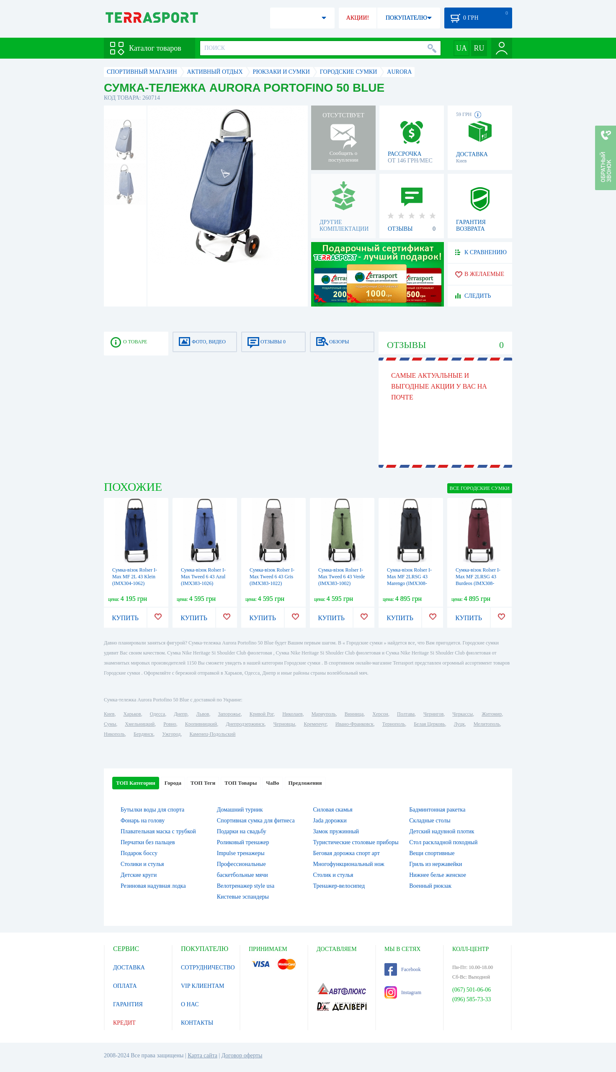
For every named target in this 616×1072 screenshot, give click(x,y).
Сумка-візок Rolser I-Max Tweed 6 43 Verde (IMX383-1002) (341, 576)
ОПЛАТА (125, 986)
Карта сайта (202, 1055)
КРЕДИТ (124, 1023)
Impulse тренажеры (241, 853)
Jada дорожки (330, 820)
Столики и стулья (142, 864)
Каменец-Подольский (212, 734)
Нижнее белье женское (437, 875)
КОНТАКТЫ (197, 1023)
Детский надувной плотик (441, 831)
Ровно (169, 724)
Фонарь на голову (143, 820)
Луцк (459, 724)
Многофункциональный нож (348, 864)
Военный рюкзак (430, 886)
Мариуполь (324, 714)
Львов (202, 714)
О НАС (189, 1004)
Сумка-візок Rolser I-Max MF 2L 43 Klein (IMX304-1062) (134, 576)
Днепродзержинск (245, 724)
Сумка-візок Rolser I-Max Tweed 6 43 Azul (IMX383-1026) (203, 576)
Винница (354, 714)
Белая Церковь (429, 724)
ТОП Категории (135, 783)
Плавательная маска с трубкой (158, 831)
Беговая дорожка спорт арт (346, 853)
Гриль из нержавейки (435, 864)
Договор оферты (242, 1055)
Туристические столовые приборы (356, 842)
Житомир (492, 714)
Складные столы (429, 820)
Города (173, 783)
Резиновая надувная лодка (153, 886)
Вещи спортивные (431, 853)
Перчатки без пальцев (148, 842)
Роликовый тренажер (243, 842)
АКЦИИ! (357, 18)
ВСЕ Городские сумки (480, 488)
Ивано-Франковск (354, 724)
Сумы (110, 724)
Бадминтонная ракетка (437, 810)
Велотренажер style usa (245, 886)
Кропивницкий (201, 724)
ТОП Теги (203, 783)
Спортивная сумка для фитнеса (256, 820)
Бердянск (143, 734)
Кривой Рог (261, 714)
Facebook (402, 969)
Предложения (305, 783)
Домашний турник (240, 810)
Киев (109, 714)
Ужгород (171, 734)
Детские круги (139, 875)
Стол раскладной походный (443, 842)
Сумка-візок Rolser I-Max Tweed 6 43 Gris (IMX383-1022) (272, 576)
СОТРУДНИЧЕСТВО (208, 967)
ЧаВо (272, 783)
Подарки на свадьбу (241, 831)
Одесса (157, 714)
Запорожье (229, 714)
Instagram (402, 992)
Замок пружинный (336, 831)
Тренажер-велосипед (339, 886)
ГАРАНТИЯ (128, 1004)
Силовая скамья (333, 810)
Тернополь (393, 724)
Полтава (406, 714)
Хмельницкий (140, 724)
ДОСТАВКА (129, 967)
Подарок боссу (139, 853)
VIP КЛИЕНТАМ (202, 986)
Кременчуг (315, 724)
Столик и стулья (333, 875)
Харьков (132, 714)
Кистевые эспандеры (243, 897)
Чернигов (433, 714)
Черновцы (284, 724)
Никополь (114, 734)
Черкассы (462, 714)
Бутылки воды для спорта (152, 810)
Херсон (380, 714)
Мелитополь (487, 724)
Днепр (180, 714)
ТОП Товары (240, 783)
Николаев (292, 714)
